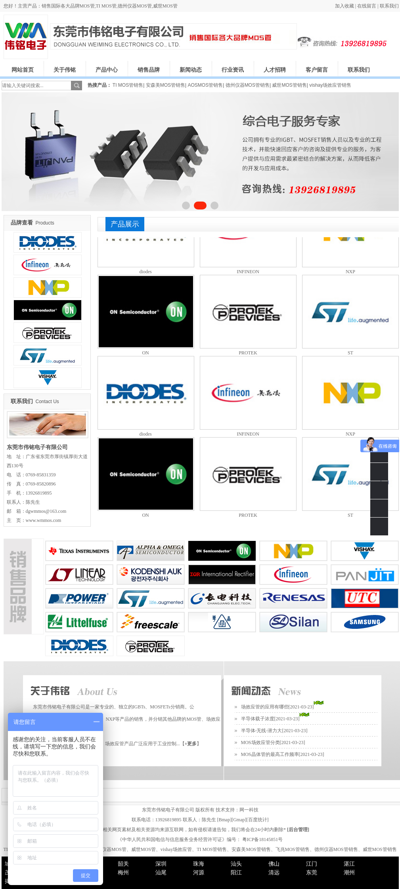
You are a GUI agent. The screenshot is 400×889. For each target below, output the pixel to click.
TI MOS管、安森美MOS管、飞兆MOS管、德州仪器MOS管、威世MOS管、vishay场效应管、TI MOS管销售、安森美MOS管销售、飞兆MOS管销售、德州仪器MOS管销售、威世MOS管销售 (199, 849)
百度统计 (257, 819)
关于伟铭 (65, 70)
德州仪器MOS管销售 (248, 85)
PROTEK (248, 353)
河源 (198, 873)
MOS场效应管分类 (260, 742)
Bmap (224, 819)
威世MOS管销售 (289, 85)
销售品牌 (149, 70)
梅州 (123, 873)
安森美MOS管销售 (165, 85)
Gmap (239, 819)
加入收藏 (344, 6)
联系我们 (389, 6)
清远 (273, 873)
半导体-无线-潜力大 (261, 730)
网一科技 (248, 810)
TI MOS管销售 (128, 85)
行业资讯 (233, 70)
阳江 (236, 873)
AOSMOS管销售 (205, 85)
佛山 (273, 864)
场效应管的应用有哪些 (265, 707)
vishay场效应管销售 (330, 85)
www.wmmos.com (43, 520)
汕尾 (161, 873)
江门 (311, 864)
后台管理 (298, 829)
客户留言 (317, 70)
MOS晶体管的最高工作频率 (270, 754)
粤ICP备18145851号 (262, 839)
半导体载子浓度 (257, 718)
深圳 (161, 864)
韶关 (123, 864)
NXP (350, 271)
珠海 (198, 864)
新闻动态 (191, 70)
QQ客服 (379, 490)
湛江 (349, 864)
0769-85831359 (379, 472)
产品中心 (107, 70)
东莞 (311, 873)
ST (350, 353)
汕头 (236, 864)
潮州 (349, 873)
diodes (145, 271)
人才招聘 (275, 70)
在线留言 (366, 6)
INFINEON (248, 271)
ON (145, 353)
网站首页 (22, 70)
